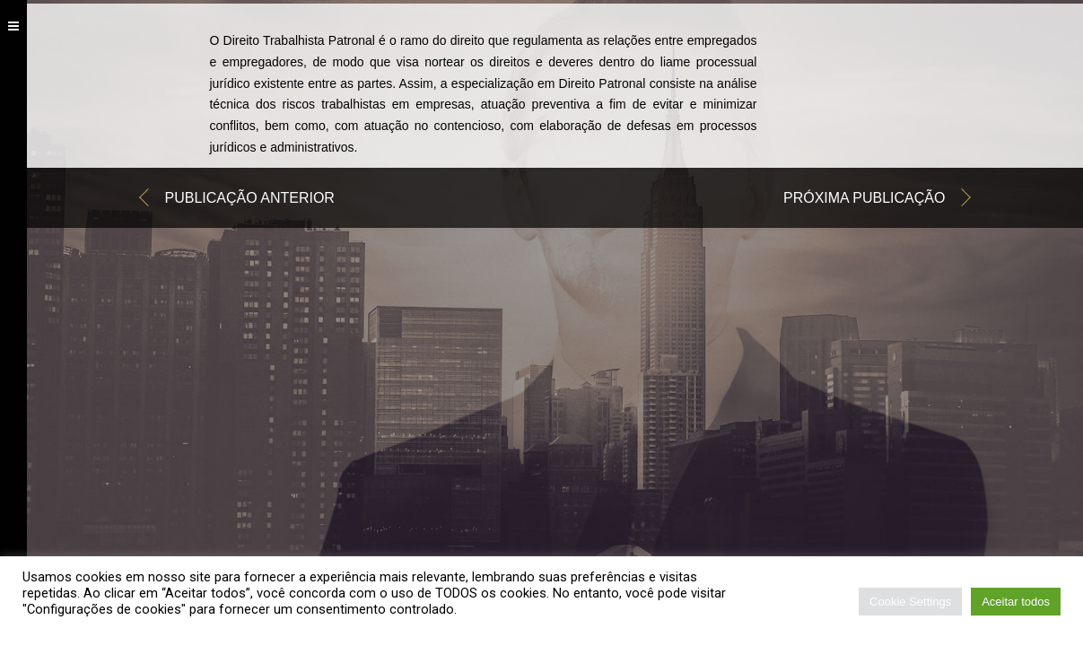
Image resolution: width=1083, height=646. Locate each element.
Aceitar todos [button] (1016, 601)
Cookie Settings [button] (910, 601)
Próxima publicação (864, 200)
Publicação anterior (250, 200)
